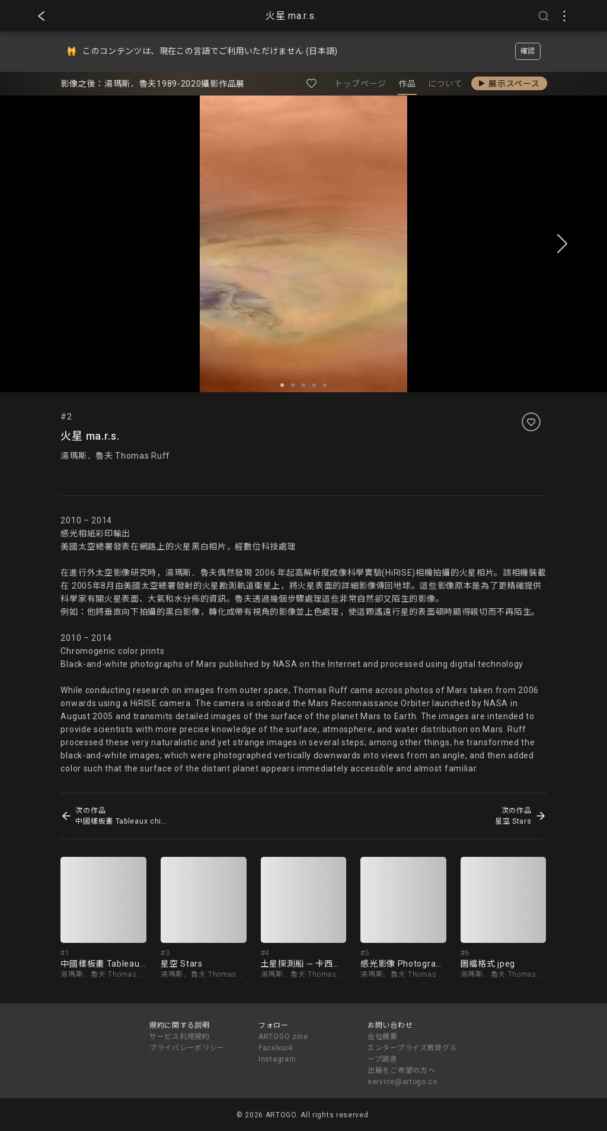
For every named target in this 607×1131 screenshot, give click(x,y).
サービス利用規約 (179, 1036)
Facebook (275, 1048)
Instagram (277, 1059)
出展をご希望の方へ (401, 1070)
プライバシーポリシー (187, 1048)
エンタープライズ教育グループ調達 (412, 1053)
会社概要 (383, 1036)
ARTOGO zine (283, 1036)
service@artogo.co (402, 1082)
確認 (527, 51)
